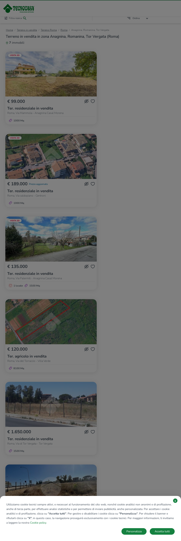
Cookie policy (38, 523)
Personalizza (134, 531)
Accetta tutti (162, 531)
